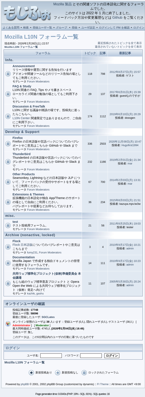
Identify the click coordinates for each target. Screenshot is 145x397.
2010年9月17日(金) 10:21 (125, 244)
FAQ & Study (22, 86)
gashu (40, 293)
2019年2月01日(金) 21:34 (125, 159)
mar (130, 163)
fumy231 (32, 252)
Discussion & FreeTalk (29, 106)
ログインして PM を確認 (114, 27)
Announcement (24, 66)
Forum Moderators (38, 81)
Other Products (24, 174)
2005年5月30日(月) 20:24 (125, 281)
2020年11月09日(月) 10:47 (125, 141)
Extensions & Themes (28, 194)
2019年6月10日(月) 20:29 (125, 114)
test (15, 221)
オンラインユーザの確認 (25, 304)
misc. (10, 216)
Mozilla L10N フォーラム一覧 (21, 47)
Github (117, 17)
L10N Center (21, 118)
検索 (26, 27)
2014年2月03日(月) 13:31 (125, 180)
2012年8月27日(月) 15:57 (125, 71)
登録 (74, 27)
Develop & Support (22, 132)
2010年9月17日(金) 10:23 (125, 261)
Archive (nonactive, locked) (30, 235)
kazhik (31, 293)
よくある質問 (11, 27)
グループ (61, 27)
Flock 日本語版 (22, 244)
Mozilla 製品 (62, 4)
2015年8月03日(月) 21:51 (125, 200)
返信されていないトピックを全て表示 (118, 46)
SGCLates (48, 317)
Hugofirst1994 (129, 145)
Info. (9, 60)
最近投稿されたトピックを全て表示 (120, 43)
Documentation (24, 257)
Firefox (18, 138)
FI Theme (103, 384)
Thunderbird (22, 154)
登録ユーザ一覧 (42, 27)
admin (130, 248)
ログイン (138, 27)
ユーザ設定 (88, 27)
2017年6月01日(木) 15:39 (125, 92)
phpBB (25, 384)
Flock (17, 241)
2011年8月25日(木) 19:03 (125, 223)
